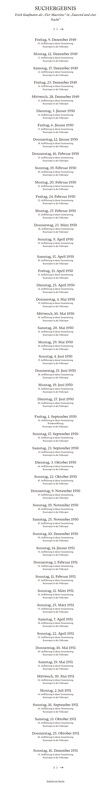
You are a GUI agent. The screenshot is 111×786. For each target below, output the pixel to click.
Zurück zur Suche (55, 781)
